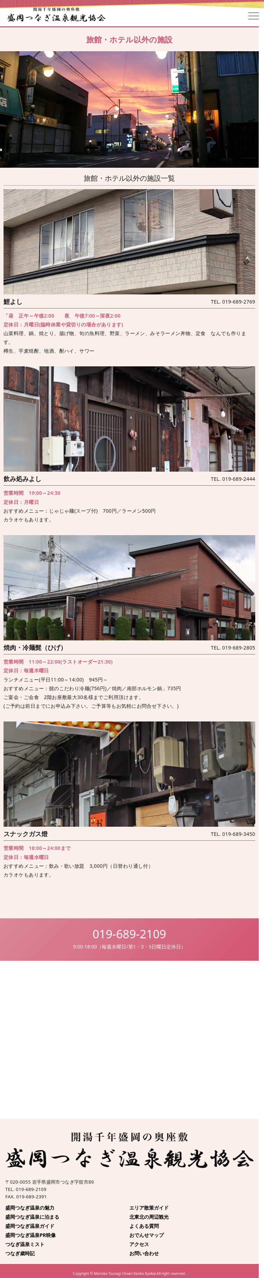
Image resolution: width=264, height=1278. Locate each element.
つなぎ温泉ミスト (25, 1244)
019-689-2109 (129, 934)
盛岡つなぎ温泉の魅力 (29, 1207)
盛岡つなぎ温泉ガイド (29, 1226)
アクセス (139, 1244)
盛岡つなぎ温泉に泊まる (32, 1216)
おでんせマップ (146, 1235)
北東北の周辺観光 (149, 1216)
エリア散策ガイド (149, 1207)
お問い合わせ (144, 1253)
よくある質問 (144, 1226)
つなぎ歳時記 (20, 1253)
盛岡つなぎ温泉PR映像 (30, 1235)
